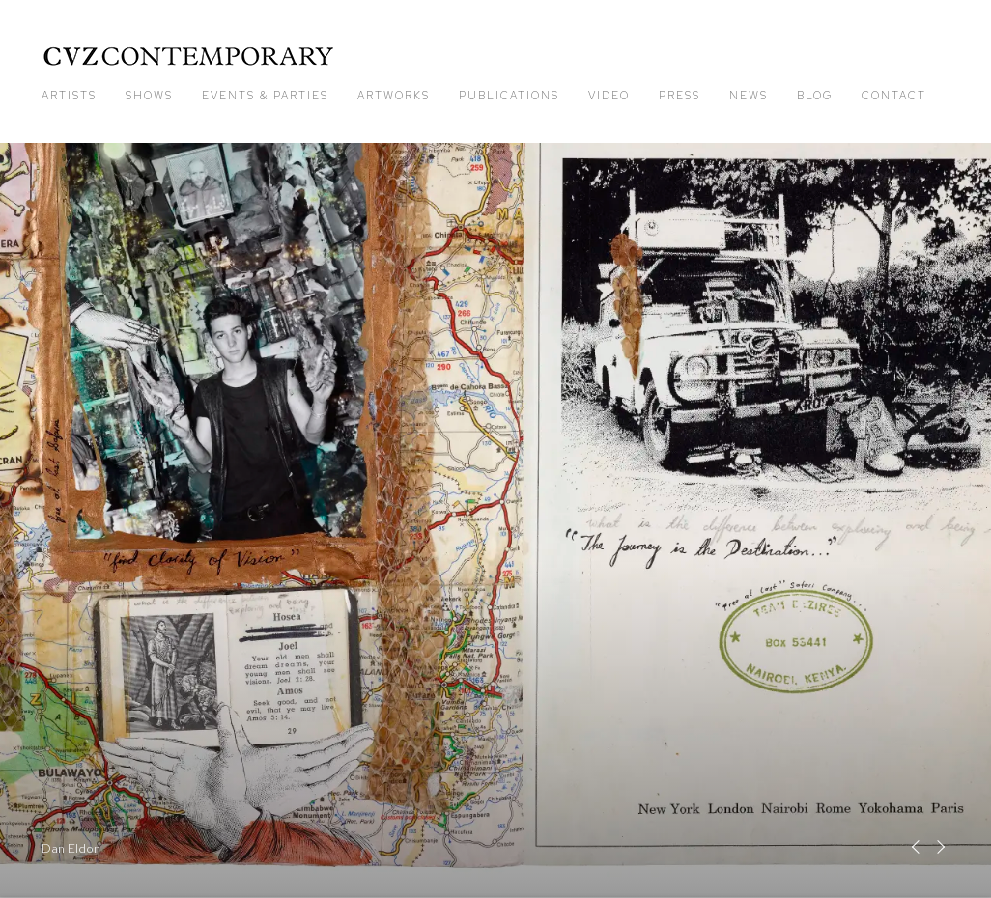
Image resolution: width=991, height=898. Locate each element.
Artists (69, 95)
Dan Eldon (495, 520)
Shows (149, 95)
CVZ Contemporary (189, 56)
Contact (894, 95)
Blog (815, 95)
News (748, 95)
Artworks (393, 95)
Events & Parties (265, 95)
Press (679, 95)
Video (609, 95)
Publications (509, 95)
